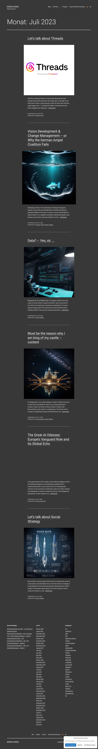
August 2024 (39, 648)
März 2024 (39, 657)
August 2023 (39, 667)
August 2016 (39, 717)
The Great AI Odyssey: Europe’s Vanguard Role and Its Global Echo (48, 439)
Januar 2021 (39, 693)
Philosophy (68, 672)
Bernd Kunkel (13, 7)
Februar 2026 (40, 629)
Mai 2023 (38, 674)
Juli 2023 (38, 669)
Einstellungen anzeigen (89, 745)
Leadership (68, 662)
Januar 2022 (39, 688)
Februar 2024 (40, 660)
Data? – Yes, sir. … (41, 241)
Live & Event (68, 665)
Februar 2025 (40, 638)
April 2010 (39, 724)
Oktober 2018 (40, 708)
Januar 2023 (39, 681)
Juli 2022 (38, 684)
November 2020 (40, 696)
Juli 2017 (38, 712)
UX (66, 696)
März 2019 (39, 700)
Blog (49, 7)
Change (38, 224)
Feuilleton (68, 655)
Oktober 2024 (40, 643)
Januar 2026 (39, 631)
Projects (65, 7)
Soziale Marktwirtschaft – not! (15, 638)
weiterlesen (52, 108)
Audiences (68, 631)
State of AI (43, 501)
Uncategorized (69, 693)
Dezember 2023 (40, 662)
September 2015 (40, 719)
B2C (66, 636)
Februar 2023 (40, 679)
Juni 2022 (39, 686)
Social (41, 115)
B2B (66, 633)
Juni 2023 (39, 672)
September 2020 (40, 698)
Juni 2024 (39, 653)
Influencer (68, 657)
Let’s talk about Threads (45, 38)
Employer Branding (70, 650)
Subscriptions (69, 691)
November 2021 (40, 691)
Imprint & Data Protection (77, 7)
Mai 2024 (38, 655)
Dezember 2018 (40, 703)
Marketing (68, 667)
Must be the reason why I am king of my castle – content (46, 337)
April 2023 (39, 676)
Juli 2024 (38, 650)
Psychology (68, 679)
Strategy (51, 224)
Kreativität (68, 660)
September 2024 (40, 645)
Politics (46, 224)
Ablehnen (80, 745)
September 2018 (40, 710)
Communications (40, 419)
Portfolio (55, 7)
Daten (67, 645)
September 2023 (40, 665)
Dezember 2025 (40, 633)
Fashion (67, 653)
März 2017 (39, 715)
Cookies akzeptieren (70, 745)
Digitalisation (69, 648)
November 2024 (40, 641)
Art (66, 629)
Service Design (69, 681)
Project (67, 676)
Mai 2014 (38, 722)
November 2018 (40, 705)
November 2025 (40, 636)
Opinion (38, 115)
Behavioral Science (70, 638)
